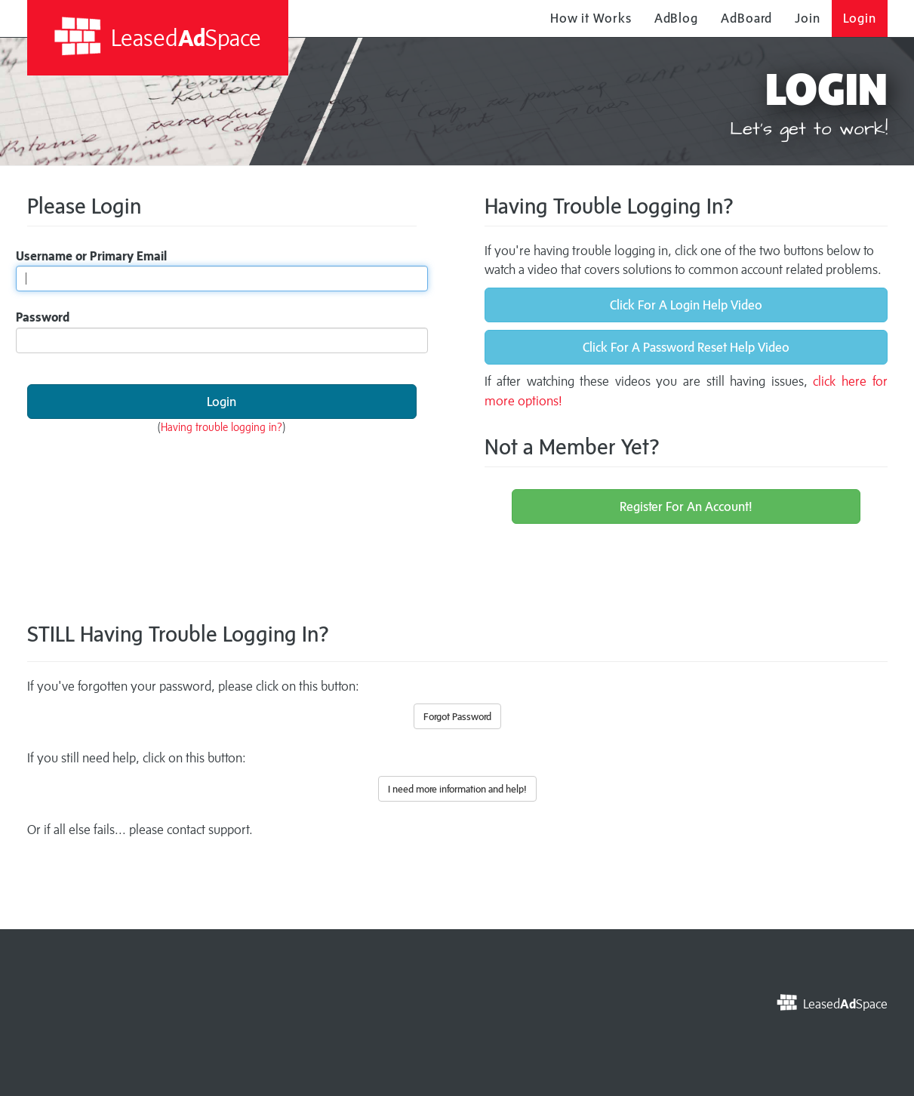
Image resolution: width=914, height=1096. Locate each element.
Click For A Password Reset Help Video (686, 347)
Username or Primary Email (91, 255)
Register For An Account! (686, 506)
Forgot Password (457, 716)
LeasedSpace (157, 36)
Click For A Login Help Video (686, 304)
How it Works (591, 18)
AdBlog (676, 18)
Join (807, 18)
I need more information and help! (457, 789)
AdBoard (746, 18)
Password (42, 317)
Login (859, 18)
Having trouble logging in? (221, 426)
